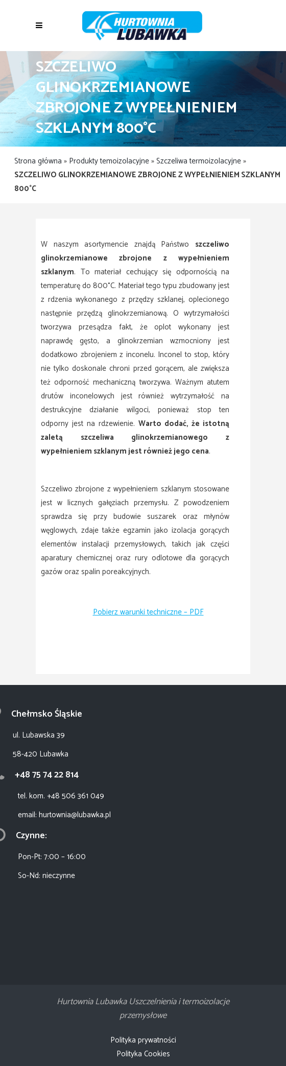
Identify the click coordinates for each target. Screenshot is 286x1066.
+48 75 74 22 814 (47, 775)
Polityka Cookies (143, 1054)
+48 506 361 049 (75, 796)
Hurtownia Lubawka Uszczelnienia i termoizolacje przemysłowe (143, 1008)
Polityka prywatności (143, 1040)
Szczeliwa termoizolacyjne (198, 161)
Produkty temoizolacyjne (109, 161)
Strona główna (38, 161)
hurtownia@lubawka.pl (75, 815)
